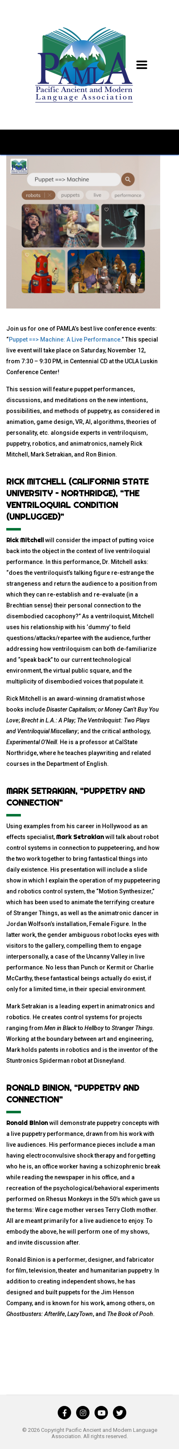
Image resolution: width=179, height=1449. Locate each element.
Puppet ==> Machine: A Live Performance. (65, 339)
